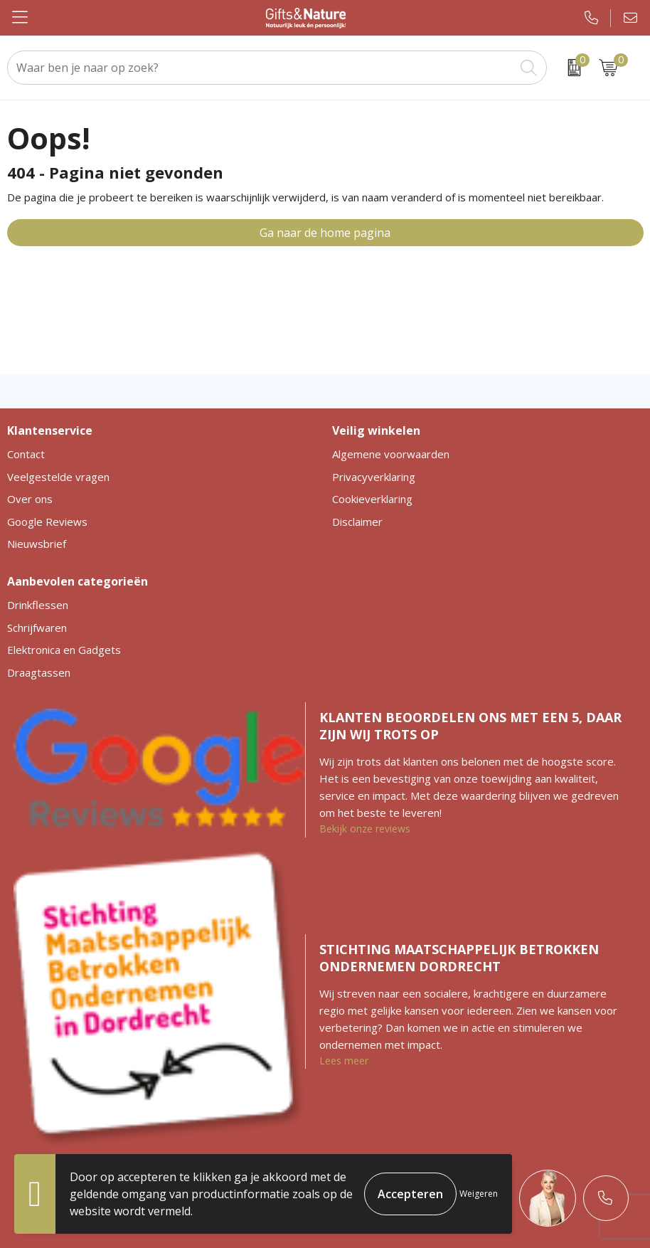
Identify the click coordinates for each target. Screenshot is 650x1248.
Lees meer (343, 1060)
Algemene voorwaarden (390, 454)
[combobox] (261, 67)
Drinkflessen (37, 605)
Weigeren (478, 1194)
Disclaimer (357, 521)
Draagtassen (38, 672)
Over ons (30, 499)
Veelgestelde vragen (58, 477)
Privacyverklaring (373, 477)
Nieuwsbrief (36, 543)
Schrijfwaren (37, 627)
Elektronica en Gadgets (64, 649)
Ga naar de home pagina (325, 232)
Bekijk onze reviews (364, 828)
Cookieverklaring (372, 499)
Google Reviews (47, 521)
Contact (26, 454)
